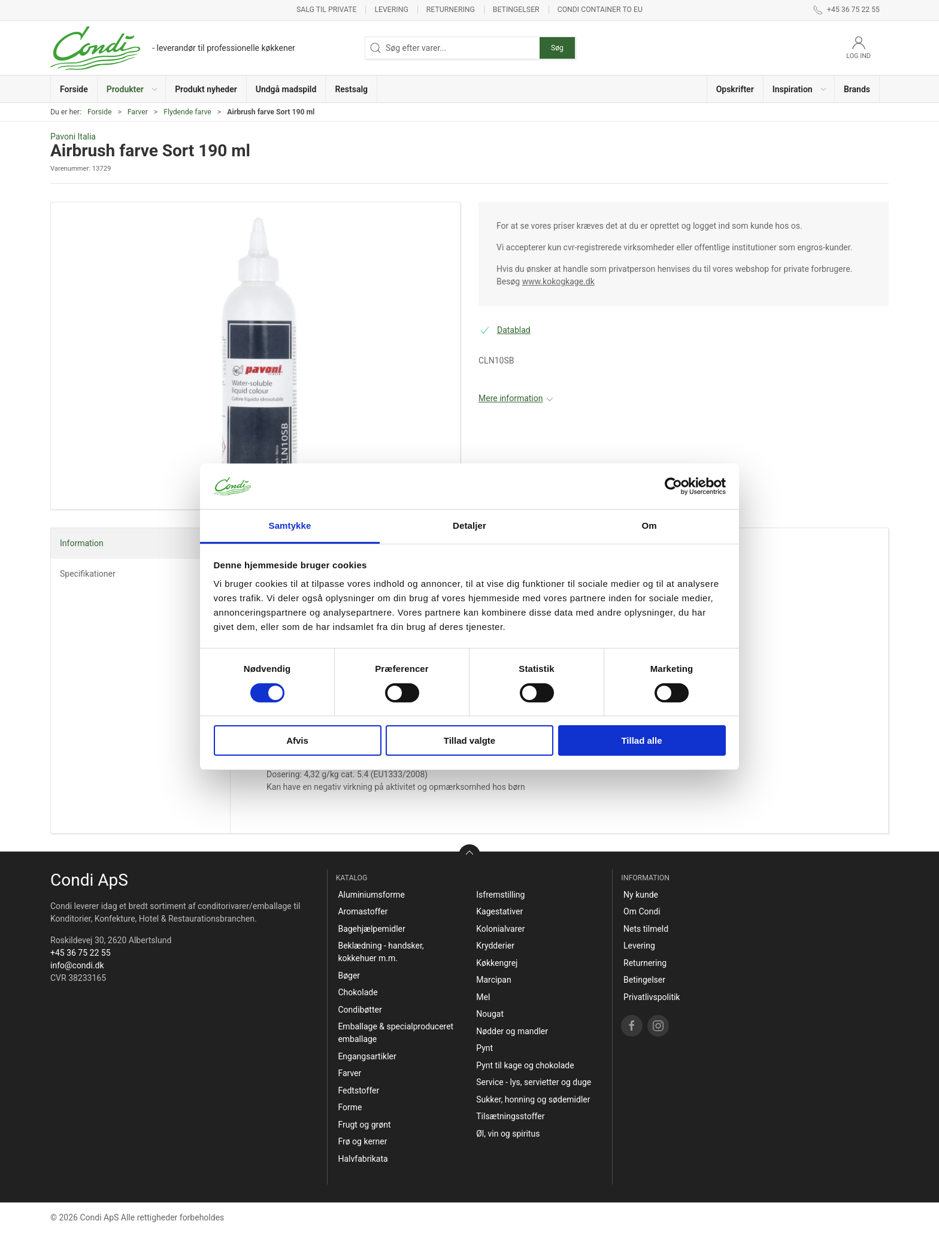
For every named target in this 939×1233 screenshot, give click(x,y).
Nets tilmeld (645, 929)
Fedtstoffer (358, 1090)
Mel (483, 997)
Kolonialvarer (500, 929)
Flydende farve (187, 112)
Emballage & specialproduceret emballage (395, 1033)
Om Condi (642, 911)
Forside (99, 112)
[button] (132, 88)
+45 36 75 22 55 (80, 953)
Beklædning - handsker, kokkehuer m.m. (380, 952)
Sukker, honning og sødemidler (533, 1099)
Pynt (484, 1048)
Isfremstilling (500, 894)
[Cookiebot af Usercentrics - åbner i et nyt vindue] (673, 486)
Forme (350, 1107)
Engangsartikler (367, 1056)
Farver (138, 112)
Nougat (490, 1014)
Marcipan (493, 979)
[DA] (172, 48)
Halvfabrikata (362, 1159)
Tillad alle (641, 740)
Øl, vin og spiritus (508, 1133)
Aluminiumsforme (371, 894)
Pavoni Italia (73, 136)
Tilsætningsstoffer (510, 1116)
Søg (557, 48)
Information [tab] (82, 543)
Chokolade (357, 992)
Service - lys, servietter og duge (533, 1082)
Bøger (349, 975)
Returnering (450, 9)
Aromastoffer (362, 911)
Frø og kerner (362, 1141)
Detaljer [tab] (469, 525)
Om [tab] (648, 525)
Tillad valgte (469, 740)
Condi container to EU (600, 9)
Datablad (514, 330)
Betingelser (516, 9)
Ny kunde (640, 894)
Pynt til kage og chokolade (525, 1065)
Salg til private (326, 9)
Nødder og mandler (512, 1031)
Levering (391, 9)
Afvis (297, 740)
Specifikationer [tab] (88, 573)
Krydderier (495, 945)
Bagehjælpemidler (371, 929)
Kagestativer (499, 911)
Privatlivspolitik (651, 997)
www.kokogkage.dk (558, 281)
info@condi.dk (77, 965)
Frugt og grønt (364, 1124)
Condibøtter (359, 1009)
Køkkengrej (496, 963)
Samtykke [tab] (290, 525)
